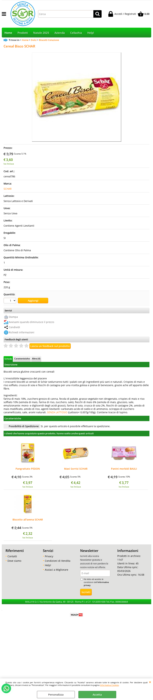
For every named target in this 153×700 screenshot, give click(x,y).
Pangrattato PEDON (28, 468)
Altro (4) (36, 358)
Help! (90, 33)
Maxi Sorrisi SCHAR (75, 468)
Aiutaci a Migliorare (56, 569)
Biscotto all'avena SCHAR (27, 519)
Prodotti (22, 33)
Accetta (97, 694)
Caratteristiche (22, 358)
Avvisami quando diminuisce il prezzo (31, 322)
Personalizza (56, 694)
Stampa (13, 317)
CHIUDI (150, 682)
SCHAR (8, 188)
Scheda (8, 358)
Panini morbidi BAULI (124, 468)
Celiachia (76, 33)
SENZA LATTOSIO (57, 412)
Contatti (12, 556)
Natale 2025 (41, 33)
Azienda (59, 33)
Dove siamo (14, 560)
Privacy (49, 556)
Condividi (14, 327)
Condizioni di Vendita (57, 560)
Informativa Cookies (109, 685)
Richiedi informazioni (21, 332)
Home (8, 33)
